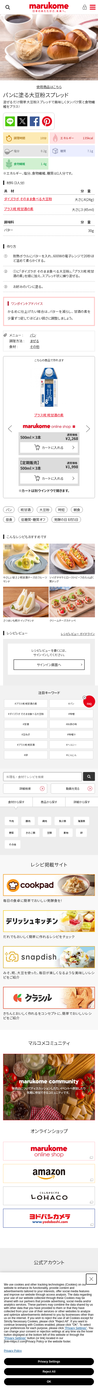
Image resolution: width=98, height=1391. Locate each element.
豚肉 (28, 821)
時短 (61, 509)
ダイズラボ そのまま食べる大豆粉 (28, 198)
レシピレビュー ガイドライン (78, 634)
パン (33, 335)
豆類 (49, 832)
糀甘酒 (26, 509)
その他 (34, 346)
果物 (66, 832)
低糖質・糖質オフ (33, 519)
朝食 (77, 509)
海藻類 (81, 821)
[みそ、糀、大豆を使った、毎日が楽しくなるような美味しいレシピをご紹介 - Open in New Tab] (49, 977)
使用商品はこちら (49, 86)
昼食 (9, 519)
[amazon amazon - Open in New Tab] (49, 1173)
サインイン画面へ (49, 664)
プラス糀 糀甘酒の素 (18, 208)
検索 (8, 7)
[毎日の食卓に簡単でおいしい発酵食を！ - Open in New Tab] (49, 900)
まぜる (34, 340)
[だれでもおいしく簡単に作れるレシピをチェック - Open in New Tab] (49, 936)
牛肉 (11, 821)
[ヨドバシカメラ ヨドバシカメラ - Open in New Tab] (49, 1218)
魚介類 (62, 821)
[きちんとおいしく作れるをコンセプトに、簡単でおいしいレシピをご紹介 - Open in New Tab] (49, 1018)
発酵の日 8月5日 (66, 519)
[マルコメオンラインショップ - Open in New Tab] (49, 421)
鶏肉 (44, 821)
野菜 (11, 832)
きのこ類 (30, 832)
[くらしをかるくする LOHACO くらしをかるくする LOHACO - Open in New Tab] (49, 1196)
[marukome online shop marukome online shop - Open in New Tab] (49, 1151)
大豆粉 (44, 509)
